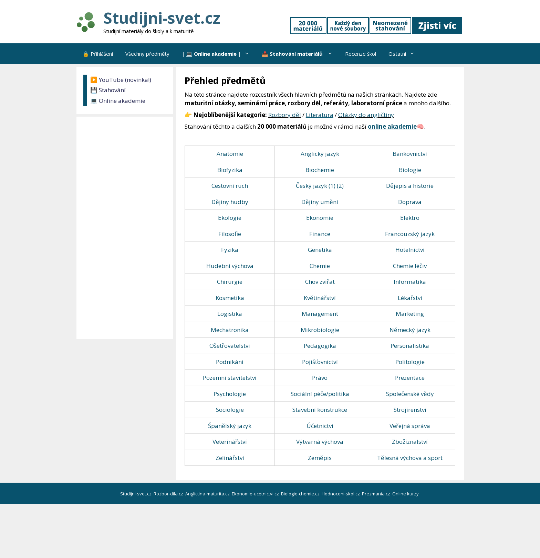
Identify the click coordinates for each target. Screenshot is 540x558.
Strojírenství (410, 410)
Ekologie (229, 218)
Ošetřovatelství (229, 346)
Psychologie (230, 394)
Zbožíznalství (410, 442)
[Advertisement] (126, 228)
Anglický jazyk (320, 154)
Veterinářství (229, 442)
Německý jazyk (410, 330)
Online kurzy (406, 494)
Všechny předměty (147, 53)
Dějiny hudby (229, 202)
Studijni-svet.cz (161, 17)
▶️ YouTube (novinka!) (120, 80)
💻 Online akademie (117, 101)
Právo (320, 378)
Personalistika (410, 346)
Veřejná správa (410, 426)
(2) (340, 186)
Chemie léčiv (410, 266)
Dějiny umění (319, 202)
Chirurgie (229, 282)
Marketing (410, 314)
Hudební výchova (229, 266)
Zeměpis (320, 458)
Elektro (409, 218)
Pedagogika (320, 346)
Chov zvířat (320, 282)
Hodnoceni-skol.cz (341, 494)
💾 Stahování (108, 90)
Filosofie (229, 234)
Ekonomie (319, 218)
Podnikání (229, 362)
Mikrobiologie (320, 330)
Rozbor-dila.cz (169, 494)
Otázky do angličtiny (366, 115)
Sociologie (230, 410)
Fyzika (229, 250)
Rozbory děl (284, 115)
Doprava (410, 202)
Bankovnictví (410, 154)
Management (320, 314)
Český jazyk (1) (315, 186)
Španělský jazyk (229, 426)
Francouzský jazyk (410, 234)
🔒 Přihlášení (98, 53)
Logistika (229, 314)
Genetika (320, 250)
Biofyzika (229, 170)
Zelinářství (230, 458)
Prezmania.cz (376, 494)
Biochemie (319, 170)
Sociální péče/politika (320, 394)
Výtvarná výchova (319, 442)
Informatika (410, 282)
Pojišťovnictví (320, 362)
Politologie (410, 362)
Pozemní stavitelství (230, 378)
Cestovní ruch (229, 186)
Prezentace (410, 378)
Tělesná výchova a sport (410, 458)
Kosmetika (230, 298)
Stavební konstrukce (319, 410)
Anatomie (230, 154)
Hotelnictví (410, 250)
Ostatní (404, 53)
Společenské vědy (410, 394)
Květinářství (320, 298)
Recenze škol (360, 53)
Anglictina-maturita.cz (208, 494)
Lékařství (410, 298)
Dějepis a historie (410, 186)
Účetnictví (320, 426)
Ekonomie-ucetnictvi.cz (256, 494)
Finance (319, 234)
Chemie (320, 266)
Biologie (410, 170)
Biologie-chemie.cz (301, 494)
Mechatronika (230, 330)
